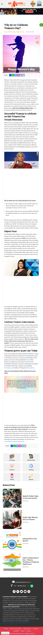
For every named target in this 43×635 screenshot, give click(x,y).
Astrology (12, 457)
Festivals (12, 467)
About (22, 631)
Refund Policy (27, 628)
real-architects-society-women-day (14, 441)
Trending (31, 467)
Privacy (6, 628)
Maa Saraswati (8, 368)
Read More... (26, 501)
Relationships (11, 31)
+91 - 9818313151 (18, 585)
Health (12, 476)
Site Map (35, 628)
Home (5, 31)
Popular (22, 31)
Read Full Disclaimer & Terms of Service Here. (16, 623)
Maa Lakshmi (30, 368)
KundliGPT (16, 631)
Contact (29, 631)
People (18, 31)
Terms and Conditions (16, 628)
